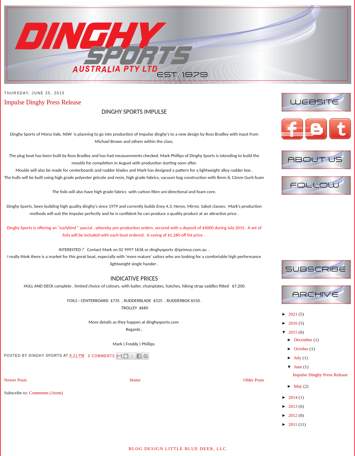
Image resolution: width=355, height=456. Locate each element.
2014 (293, 397)
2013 (293, 406)
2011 (293, 424)
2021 (293, 314)
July (298, 357)
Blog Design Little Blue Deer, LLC (177, 448)
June (298, 366)
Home (135, 379)
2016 (293, 323)
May (298, 386)
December (304, 339)
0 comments (101, 356)
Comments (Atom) (46, 392)
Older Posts (253, 379)
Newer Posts (15, 379)
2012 (293, 415)
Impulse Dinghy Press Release (42, 102)
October (302, 348)
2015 (293, 332)
